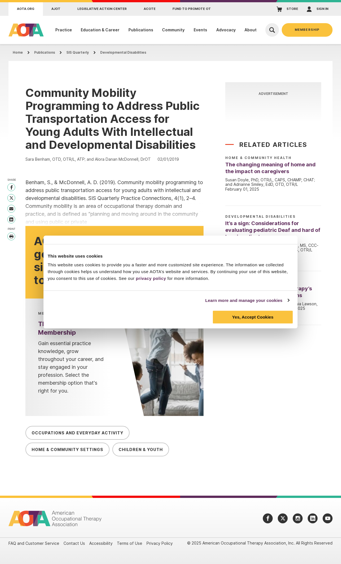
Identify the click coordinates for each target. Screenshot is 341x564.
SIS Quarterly (77, 52)
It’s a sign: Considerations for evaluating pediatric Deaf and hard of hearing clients (272, 230)
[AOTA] (24, 29)
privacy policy (151, 278)
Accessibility (101, 543)
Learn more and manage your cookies (244, 300)
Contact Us (74, 543)
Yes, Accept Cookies (252, 317)
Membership (307, 30)
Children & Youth (141, 449)
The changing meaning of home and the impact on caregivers (270, 168)
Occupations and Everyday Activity (77, 432)
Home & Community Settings (67, 449)
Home (18, 52)
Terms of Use (129, 543)
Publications (44, 52)
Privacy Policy (160, 543)
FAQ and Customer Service (33, 543)
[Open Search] (272, 30)
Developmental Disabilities (123, 52)
